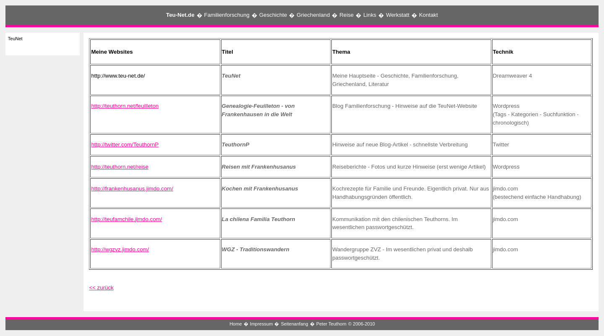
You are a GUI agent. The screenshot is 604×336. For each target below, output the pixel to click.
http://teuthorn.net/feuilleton (125, 106)
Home (235, 323)
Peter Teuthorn (331, 323)
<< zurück (101, 287)
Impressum (261, 323)
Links (369, 15)
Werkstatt (397, 15)
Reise (346, 15)
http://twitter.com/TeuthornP (125, 144)
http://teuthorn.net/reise (119, 167)
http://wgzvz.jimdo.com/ (120, 249)
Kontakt (428, 15)
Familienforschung (227, 15)
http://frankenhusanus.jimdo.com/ (132, 188)
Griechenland (313, 15)
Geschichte (273, 15)
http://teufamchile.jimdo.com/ (126, 219)
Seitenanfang (294, 323)
